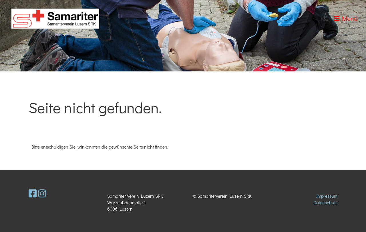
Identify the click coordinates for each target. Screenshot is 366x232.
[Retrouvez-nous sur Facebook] (33, 193)
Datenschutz (325, 202)
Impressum (326, 196)
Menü (345, 18)
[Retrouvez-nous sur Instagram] (42, 193)
